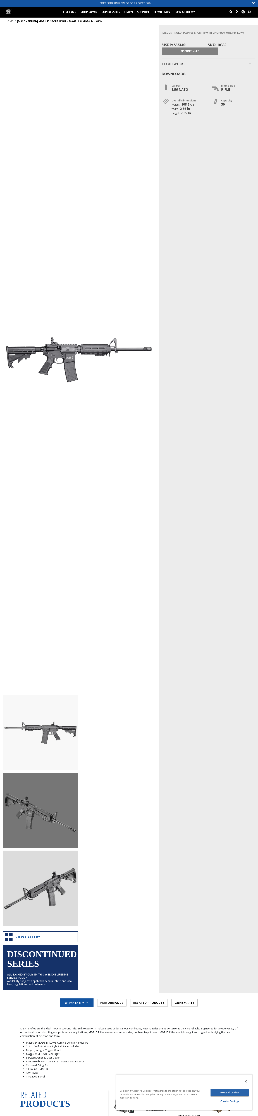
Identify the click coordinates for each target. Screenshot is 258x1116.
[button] (208, 63)
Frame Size (87, 1029)
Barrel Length (89, 1034)
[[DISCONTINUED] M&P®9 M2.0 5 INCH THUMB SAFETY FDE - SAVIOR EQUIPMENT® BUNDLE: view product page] (221, 974)
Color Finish (87, 1056)
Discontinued (189, 51)
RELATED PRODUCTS (149, 863)
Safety (84, 1040)
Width (84, 1062)
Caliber (84, 1017)
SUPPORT (143, 12)
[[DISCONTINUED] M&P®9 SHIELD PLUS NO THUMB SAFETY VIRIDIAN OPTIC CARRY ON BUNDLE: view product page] (124, 974)
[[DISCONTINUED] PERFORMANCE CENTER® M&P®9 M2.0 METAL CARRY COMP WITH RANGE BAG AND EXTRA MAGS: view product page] (189, 973)
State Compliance (91, 1045)
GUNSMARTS (185, 863)
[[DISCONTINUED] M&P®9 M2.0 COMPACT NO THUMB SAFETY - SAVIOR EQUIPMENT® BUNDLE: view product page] (157, 974)
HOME (9, 21)
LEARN (128, 12)
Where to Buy (77, 863)
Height (84, 1073)
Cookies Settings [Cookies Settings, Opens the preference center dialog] (229, 1101)
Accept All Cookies (230, 1092)
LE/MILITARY (162, 12)
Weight (85, 1051)
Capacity (86, 1023)
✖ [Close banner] (253, 3)
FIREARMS (69, 12)
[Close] (246, 1081)
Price (83, 1006)
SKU (82, 1012)
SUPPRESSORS (111, 12)
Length (85, 1067)
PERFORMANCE (111, 863)
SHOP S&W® (88, 12)
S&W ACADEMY (185, 12)
